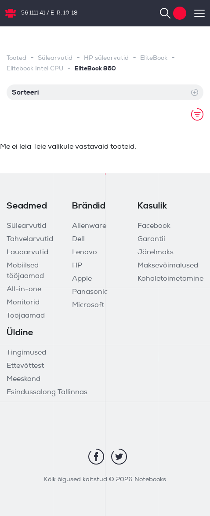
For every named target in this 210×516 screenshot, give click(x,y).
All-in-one (24, 289)
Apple (82, 278)
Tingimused (26, 352)
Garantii (151, 239)
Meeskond (23, 379)
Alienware (89, 226)
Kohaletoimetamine (170, 278)
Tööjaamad (26, 315)
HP (77, 265)
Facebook (154, 226)
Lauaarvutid (27, 252)
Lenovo (84, 252)
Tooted (16, 58)
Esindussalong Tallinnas (47, 392)
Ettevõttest (25, 366)
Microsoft (88, 305)
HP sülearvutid (106, 58)
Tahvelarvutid (30, 239)
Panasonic (90, 292)
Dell (78, 239)
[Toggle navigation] (195, 13)
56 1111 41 (33, 13)
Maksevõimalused (168, 265)
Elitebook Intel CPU (35, 69)
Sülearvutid (55, 58)
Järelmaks (156, 252)
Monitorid (23, 302)
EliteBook (153, 58)
